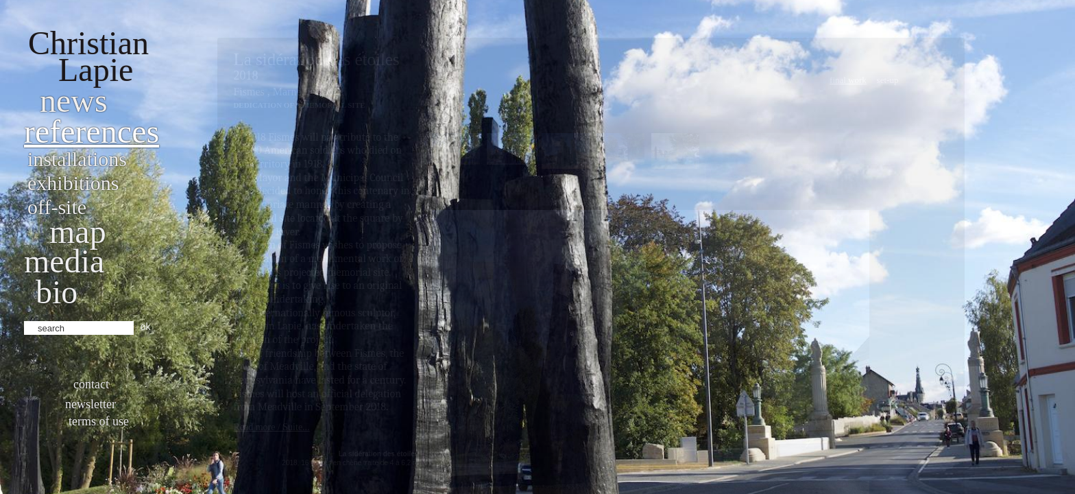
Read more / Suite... (271, 427)
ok (146, 326)
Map (77, 231)
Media (64, 261)
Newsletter (90, 404)
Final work (848, 80)
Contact (91, 384)
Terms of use (99, 421)
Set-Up (888, 80)
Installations (77, 159)
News (74, 100)
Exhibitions (73, 183)
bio (56, 292)
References (91, 131)
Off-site (56, 207)
